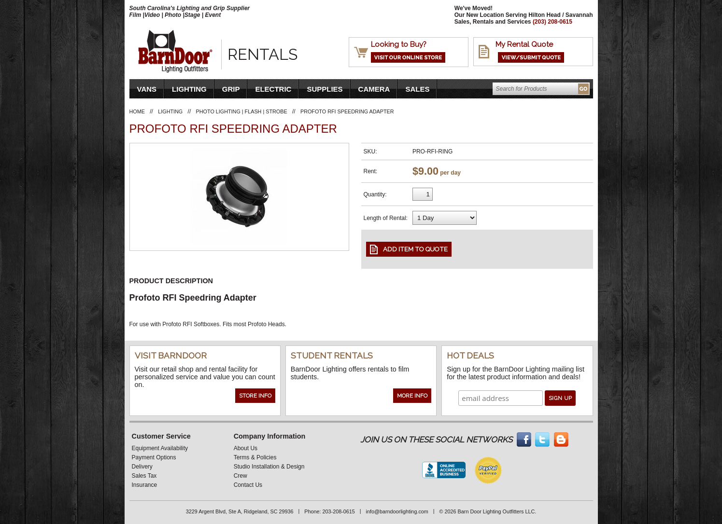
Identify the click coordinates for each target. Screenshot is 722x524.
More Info (412, 395)
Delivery (142, 466)
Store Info (255, 395)
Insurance (144, 485)
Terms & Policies (255, 457)
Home (137, 111)
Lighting (189, 89)
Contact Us (248, 485)
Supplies (324, 89)
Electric (273, 89)
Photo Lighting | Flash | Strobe (241, 111)
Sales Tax (144, 475)
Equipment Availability (160, 448)
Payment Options (154, 457)
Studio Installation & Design (269, 466)
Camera (374, 89)
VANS (147, 89)
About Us (245, 448)
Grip (231, 89)
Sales (417, 89)
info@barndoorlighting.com (397, 511)
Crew (240, 475)
